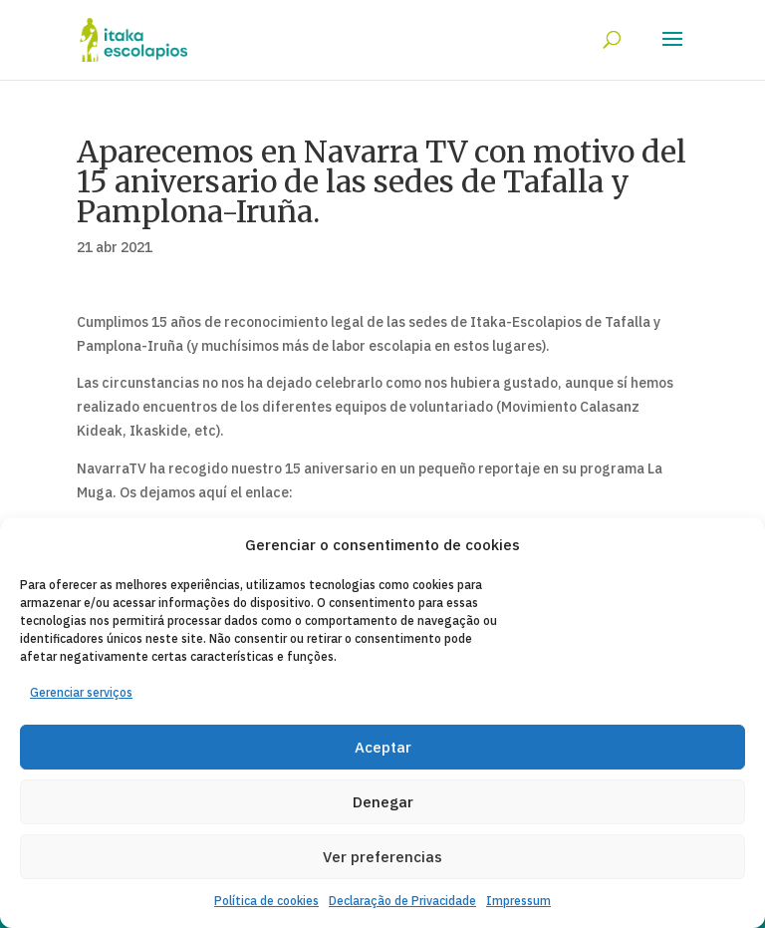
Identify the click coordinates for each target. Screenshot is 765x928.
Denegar (383, 801)
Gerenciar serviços (81, 692)
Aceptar (383, 747)
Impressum (518, 900)
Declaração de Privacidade (402, 900)
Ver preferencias (382, 856)
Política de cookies (266, 900)
